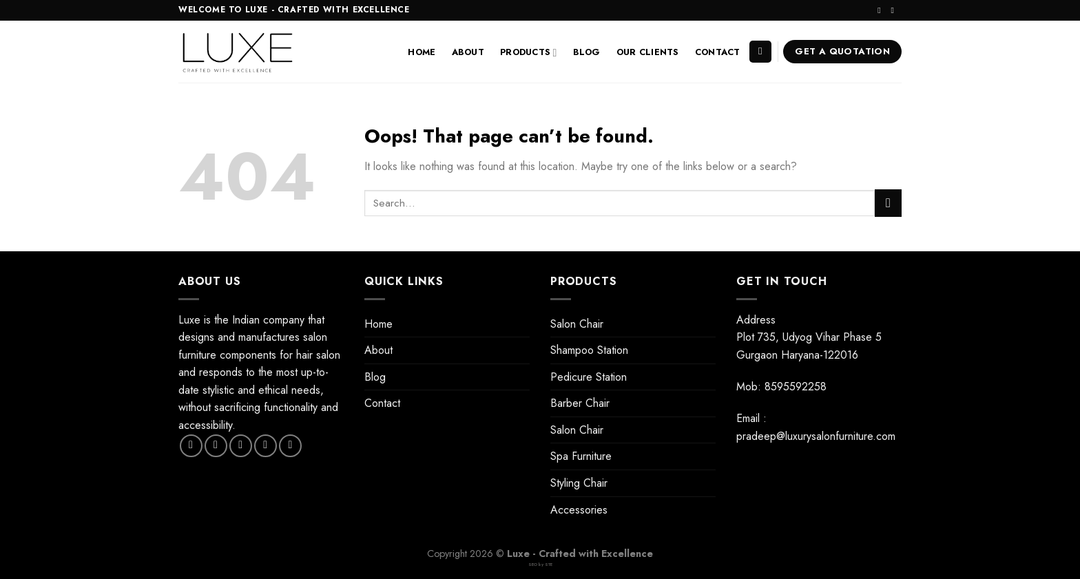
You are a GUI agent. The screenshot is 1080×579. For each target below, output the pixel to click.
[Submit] (888, 202)
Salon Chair (576, 324)
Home (421, 52)
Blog (587, 52)
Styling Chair (579, 483)
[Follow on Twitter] (240, 445)
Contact (717, 52)
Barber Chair (580, 403)
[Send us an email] (895, 10)
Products (528, 52)
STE (548, 564)
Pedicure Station (588, 377)
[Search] (760, 52)
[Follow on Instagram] (882, 10)
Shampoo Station (589, 350)
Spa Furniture (581, 456)
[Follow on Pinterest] (290, 445)
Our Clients (647, 52)
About (468, 52)
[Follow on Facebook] (191, 445)
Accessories (579, 510)
